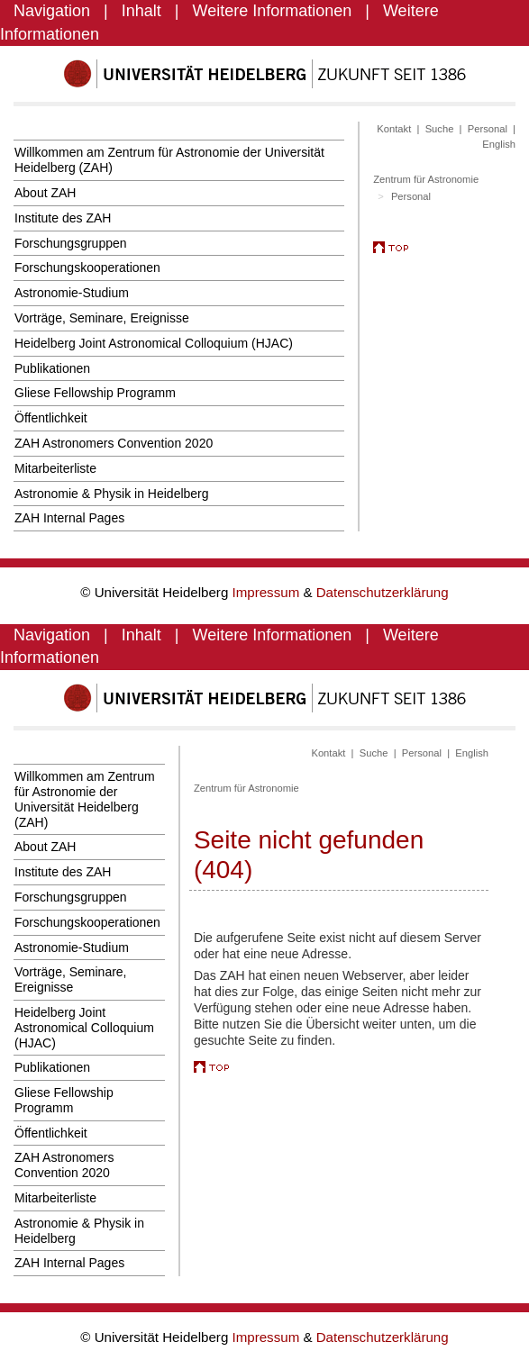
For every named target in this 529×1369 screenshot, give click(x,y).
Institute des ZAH (62, 218)
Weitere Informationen (272, 11)
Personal (487, 128)
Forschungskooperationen (87, 267)
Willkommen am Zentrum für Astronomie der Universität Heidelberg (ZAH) (169, 160)
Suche (439, 128)
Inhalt (141, 11)
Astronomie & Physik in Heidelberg (111, 493)
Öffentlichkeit (50, 418)
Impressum (268, 592)
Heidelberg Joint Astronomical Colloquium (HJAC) (153, 343)
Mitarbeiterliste (55, 468)
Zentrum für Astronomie (426, 179)
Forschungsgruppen (70, 243)
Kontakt (394, 128)
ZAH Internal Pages (69, 518)
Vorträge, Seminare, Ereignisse (101, 318)
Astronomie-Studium (71, 293)
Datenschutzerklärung (382, 592)
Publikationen (52, 368)
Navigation (52, 11)
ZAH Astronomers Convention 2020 (113, 443)
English (498, 144)
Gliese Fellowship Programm (95, 392)
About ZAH (45, 193)
